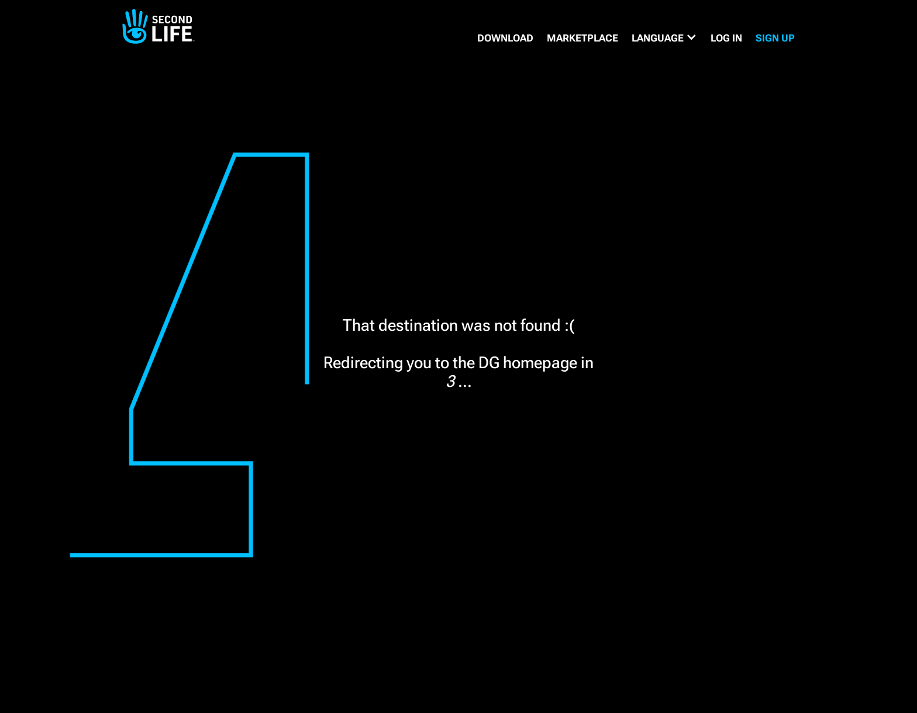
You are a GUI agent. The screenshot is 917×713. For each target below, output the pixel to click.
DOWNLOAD (505, 38)
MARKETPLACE (582, 38)
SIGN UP (775, 38)
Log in (726, 38)
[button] (664, 38)
